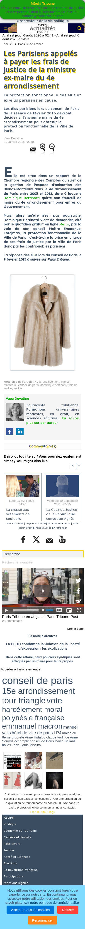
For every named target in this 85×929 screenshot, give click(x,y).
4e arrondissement (47, 381)
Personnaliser (42, 920)
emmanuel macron (32, 726)
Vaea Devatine (13, 138)
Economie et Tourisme (20, 831)
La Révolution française (21, 870)
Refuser (68, 910)
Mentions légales (16, 883)
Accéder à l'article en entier (21, 669)
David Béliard (65, 741)
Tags (52, 812)
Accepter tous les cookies (30, 910)
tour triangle (24, 700)
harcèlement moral (32, 709)
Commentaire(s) (42, 446)
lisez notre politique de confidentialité (51, 902)
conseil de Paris (42, 741)
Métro (64, 224)
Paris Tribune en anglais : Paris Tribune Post (40, 617)
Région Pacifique (36, 523)
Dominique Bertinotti (22, 198)
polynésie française (33, 718)
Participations (14, 877)
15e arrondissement (38, 691)
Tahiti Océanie (15, 523)
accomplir (21, 741)
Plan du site (38, 812)
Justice (9, 850)
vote (54, 700)
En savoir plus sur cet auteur (52, 420)
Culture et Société (17, 837)
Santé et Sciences (17, 857)
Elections (10, 863)
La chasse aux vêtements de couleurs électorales (18, 513)
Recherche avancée (17, 562)
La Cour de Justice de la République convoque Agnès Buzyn (61, 513)
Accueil (8, 44)
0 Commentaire (12, 620)
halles (6, 745)
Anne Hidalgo (35, 737)
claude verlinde (57, 737)
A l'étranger (60, 527)
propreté (18, 737)
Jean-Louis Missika (26, 745)
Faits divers (12, 844)
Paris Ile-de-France (30, 44)
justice (18, 388)
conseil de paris (28, 385)
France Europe (42, 527)
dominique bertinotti (53, 385)
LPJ (57, 732)
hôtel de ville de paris (32, 732)
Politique (10, 824)
